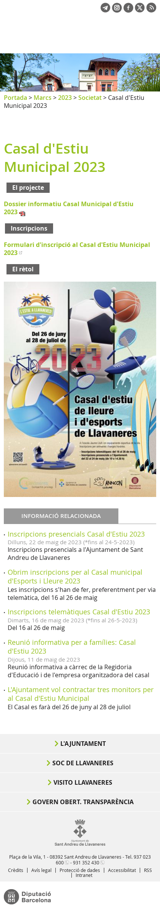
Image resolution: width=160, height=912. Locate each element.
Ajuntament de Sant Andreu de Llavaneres (40, 39)
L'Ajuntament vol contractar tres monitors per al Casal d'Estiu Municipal (81, 694)
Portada (15, 97)
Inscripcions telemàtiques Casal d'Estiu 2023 (79, 611)
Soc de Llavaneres (82, 763)
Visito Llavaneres (82, 782)
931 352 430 (86, 862)
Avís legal (41, 870)
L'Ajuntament (83, 743)
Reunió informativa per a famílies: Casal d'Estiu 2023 (72, 647)
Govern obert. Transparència (83, 802)
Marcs (43, 97)
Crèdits (15, 870)
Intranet (84, 875)
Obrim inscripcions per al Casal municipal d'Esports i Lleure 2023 (75, 576)
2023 (65, 97)
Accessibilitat (122, 870)
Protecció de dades (80, 870)
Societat (90, 97)
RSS (148, 870)
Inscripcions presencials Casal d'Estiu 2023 (76, 534)
